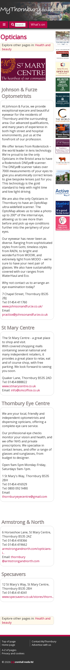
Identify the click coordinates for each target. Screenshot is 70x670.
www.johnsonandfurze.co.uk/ (22, 306)
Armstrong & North (22, 522)
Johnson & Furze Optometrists (19, 92)
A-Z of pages (9, 650)
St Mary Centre (17, 327)
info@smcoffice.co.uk (25, 390)
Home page (8, 644)
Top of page (9, 641)
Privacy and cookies (13, 653)
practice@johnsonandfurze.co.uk (25, 314)
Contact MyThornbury (44, 641)
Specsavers (13, 574)
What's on (38, 24)
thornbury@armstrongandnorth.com (20, 559)
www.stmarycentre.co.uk (19, 386)
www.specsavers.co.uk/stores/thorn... (28, 597)
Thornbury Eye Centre (25, 403)
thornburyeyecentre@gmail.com (24, 497)
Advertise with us (41, 644)
